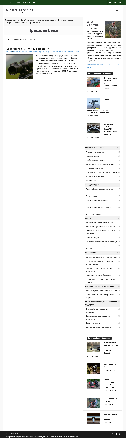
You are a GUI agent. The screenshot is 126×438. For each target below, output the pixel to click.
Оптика (9, 52)
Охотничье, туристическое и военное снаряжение (103, 269)
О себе (8, 2)
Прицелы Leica (73, 52)
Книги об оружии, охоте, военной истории (103, 290)
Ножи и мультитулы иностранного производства (103, 208)
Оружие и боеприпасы (102, 147)
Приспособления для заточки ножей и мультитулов (103, 190)
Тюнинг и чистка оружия (103, 176)
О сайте (17, 2)
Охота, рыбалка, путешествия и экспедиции (103, 310)
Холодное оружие (102, 184)
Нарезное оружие (103, 156)
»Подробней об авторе (96, 64)
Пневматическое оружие (103, 168)
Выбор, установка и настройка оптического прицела (103, 247)
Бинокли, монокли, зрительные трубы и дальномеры (103, 231)
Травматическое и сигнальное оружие (103, 164)
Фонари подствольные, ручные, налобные (103, 257)
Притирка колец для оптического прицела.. (111, 416)
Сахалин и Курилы (103, 323)
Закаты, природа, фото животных (103, 327)
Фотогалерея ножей (103, 214)
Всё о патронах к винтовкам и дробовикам (103, 172)
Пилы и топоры (103, 196)
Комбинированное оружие (103, 160)
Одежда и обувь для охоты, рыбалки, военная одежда (103, 262)
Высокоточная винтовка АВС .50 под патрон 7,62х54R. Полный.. (111, 348)
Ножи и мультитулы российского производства (103, 201)
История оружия (103, 180)
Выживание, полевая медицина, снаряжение (103, 317)
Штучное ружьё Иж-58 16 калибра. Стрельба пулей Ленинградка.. (110, 83)
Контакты (26, 2)
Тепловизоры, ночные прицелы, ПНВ (103, 222)
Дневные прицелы (20, 52)
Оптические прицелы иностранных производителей (47, 52)
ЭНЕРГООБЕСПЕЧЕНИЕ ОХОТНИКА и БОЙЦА (103, 280)
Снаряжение (102, 252)
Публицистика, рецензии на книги (102, 286)
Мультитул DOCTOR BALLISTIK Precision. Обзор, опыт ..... (110, 129)
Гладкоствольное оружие (103, 152)
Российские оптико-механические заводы (103, 241)
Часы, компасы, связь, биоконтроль (103, 275)
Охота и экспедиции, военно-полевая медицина (102, 303)
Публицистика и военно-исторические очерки (103, 295)
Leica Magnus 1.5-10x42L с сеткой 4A (27, 48)
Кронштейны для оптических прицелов (103, 226)
